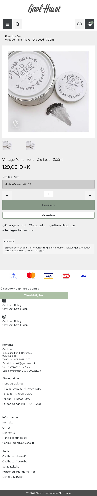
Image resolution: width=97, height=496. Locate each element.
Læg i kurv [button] (48, 204)
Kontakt (7, 422)
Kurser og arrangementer (18, 471)
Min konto (8, 432)
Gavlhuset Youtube (14, 461)
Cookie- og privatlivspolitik (18, 442)
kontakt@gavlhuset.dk (22, 363)
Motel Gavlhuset (13, 476)
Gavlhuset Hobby (12, 305)
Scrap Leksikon (11, 466)
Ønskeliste (48, 215)
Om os (6, 427)
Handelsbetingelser (14, 437)
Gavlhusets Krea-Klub (16, 456)
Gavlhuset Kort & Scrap (15, 308)
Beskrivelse (8, 241)
